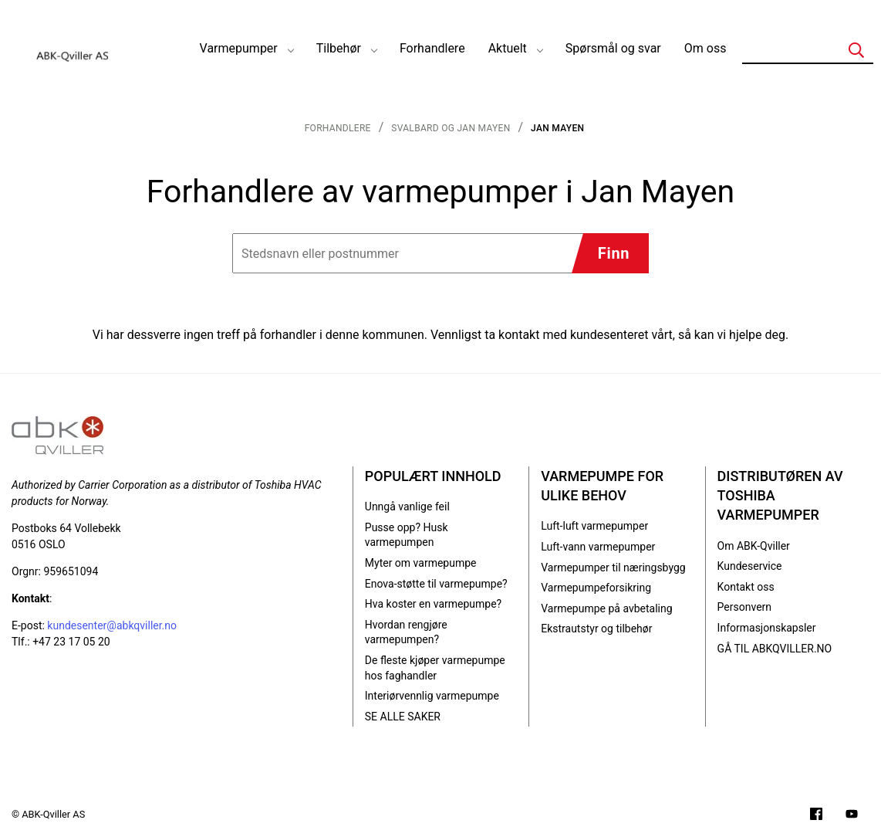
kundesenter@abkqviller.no (112, 625)
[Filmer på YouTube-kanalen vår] (851, 815)
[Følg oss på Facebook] (816, 815)
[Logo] (73, 49)
